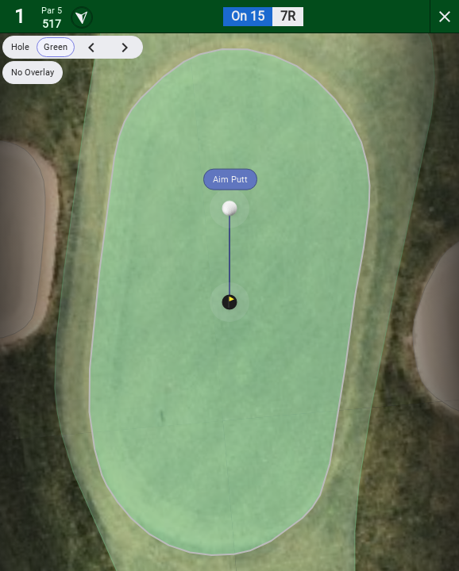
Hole (20, 47)
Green (56, 47)
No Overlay (32, 72)
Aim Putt (230, 179)
